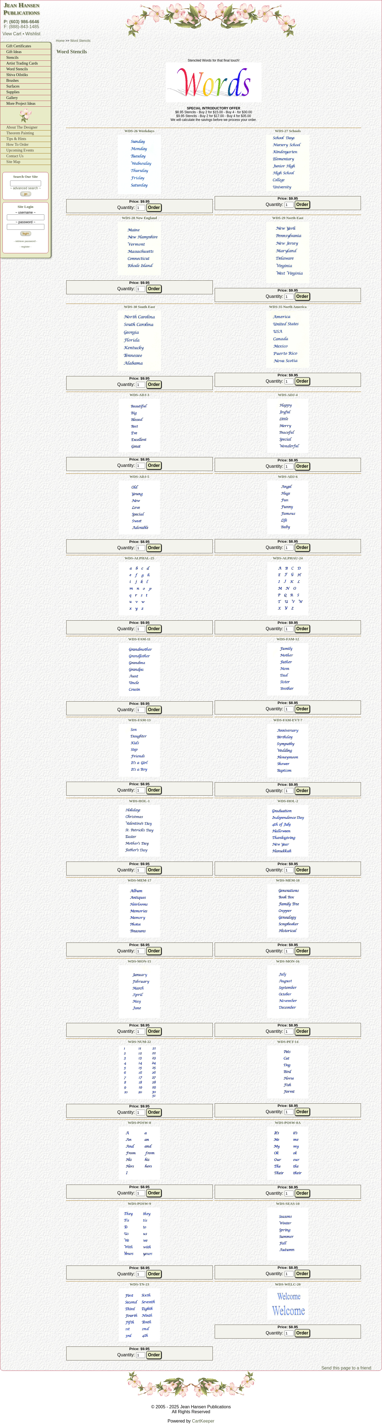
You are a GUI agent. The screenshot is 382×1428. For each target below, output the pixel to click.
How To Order (17, 144)
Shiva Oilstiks (17, 75)
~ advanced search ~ (25, 188)
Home (60, 41)
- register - (25, 246)
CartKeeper (203, 1421)
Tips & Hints (16, 139)
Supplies (12, 92)
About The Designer (22, 127)
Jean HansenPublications (21, 8)
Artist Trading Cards (22, 63)
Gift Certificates (18, 46)
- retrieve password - (25, 241)
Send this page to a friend (346, 1368)
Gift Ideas (14, 52)
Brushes (12, 80)
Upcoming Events (20, 150)
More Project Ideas (21, 103)
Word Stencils (17, 69)
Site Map (13, 162)
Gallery (12, 98)
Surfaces (12, 86)
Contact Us (15, 156)
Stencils (12, 58)
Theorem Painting (20, 133)
